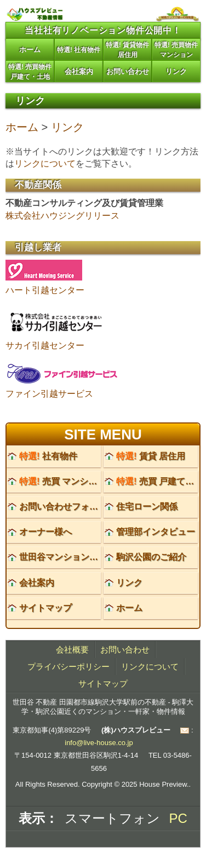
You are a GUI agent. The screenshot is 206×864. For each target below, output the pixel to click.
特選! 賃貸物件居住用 (127, 50)
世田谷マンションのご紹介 (71, 557)
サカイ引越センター (44, 345)
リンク (176, 71)
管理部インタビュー (155, 531)
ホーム (30, 49)
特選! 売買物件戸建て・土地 (30, 72)
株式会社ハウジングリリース (62, 215)
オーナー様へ (45, 531)
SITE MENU (103, 434)
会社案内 (79, 71)
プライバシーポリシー (68, 666)
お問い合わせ (127, 71)
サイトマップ (45, 608)
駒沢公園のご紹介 (151, 557)
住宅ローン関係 (147, 506)
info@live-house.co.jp (99, 743)
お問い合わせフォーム (63, 506)
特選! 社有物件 (78, 50)
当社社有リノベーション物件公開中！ (103, 30)
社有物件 (48, 456)
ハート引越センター (44, 290)
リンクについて (45, 163)
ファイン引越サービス (49, 393)
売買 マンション (62, 481)
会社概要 (72, 649)
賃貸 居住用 (150, 456)
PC (178, 818)
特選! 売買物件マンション (176, 50)
